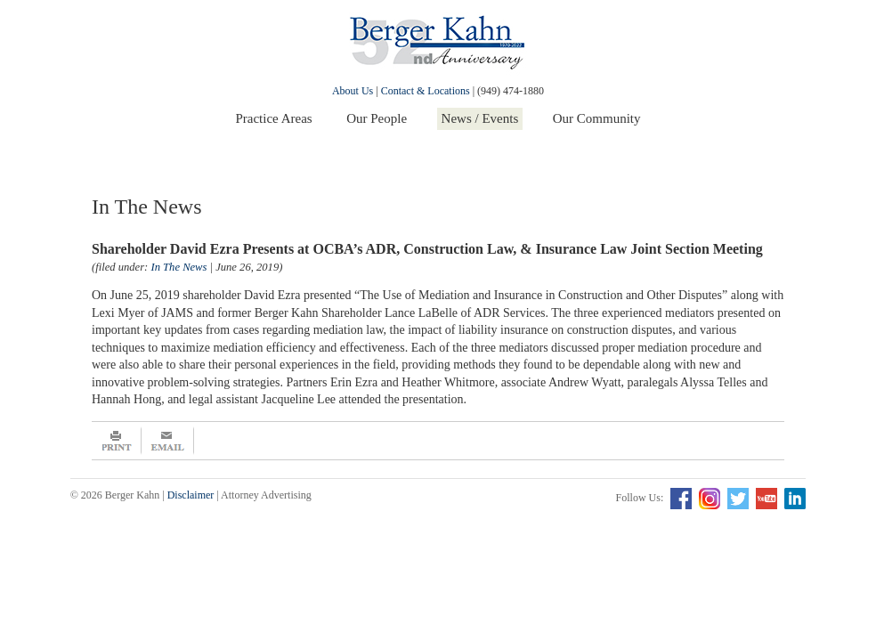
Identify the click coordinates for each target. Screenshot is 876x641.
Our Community (597, 118)
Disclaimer (191, 495)
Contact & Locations (425, 91)
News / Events (480, 118)
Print (117, 440)
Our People (376, 118)
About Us (352, 91)
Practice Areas (273, 118)
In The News (178, 267)
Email (168, 440)
